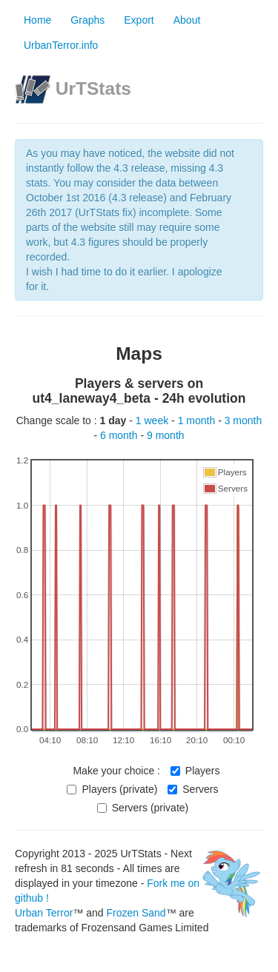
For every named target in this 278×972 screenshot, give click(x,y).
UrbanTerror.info (61, 45)
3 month (243, 420)
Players (195, 771)
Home (37, 20)
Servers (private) (142, 808)
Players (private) (112, 789)
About (187, 20)
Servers (193, 789)
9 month (166, 435)
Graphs (87, 20)
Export (138, 20)
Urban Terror (44, 913)
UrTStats (93, 88)
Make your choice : (116, 771)
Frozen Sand (135, 913)
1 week (153, 420)
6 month (120, 435)
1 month (198, 420)
